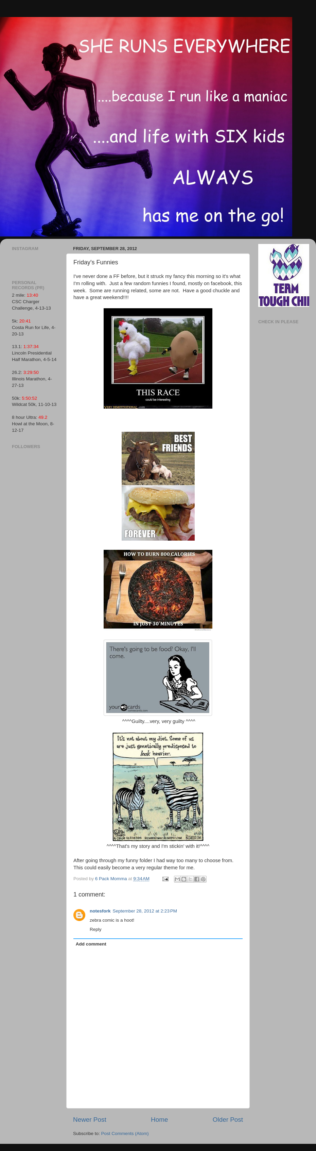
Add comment (91, 944)
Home (159, 1119)
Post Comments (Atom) (125, 1133)
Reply (96, 929)
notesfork (100, 911)
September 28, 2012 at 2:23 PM (145, 911)
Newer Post (89, 1119)
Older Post (228, 1119)
